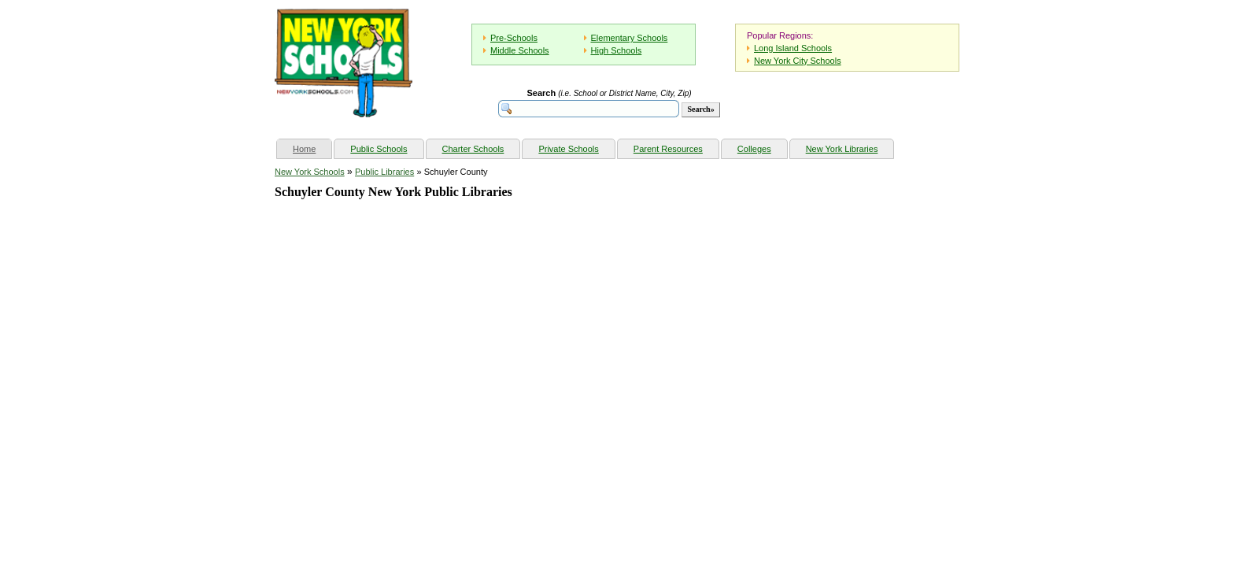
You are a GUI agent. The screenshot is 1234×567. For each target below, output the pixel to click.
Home (312, 147)
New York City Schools (797, 60)
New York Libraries (842, 149)
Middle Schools (519, 50)
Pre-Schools (514, 38)
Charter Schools (473, 149)
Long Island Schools (793, 48)
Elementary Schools (629, 38)
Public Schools (378, 149)
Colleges (754, 149)
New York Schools (310, 171)
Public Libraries (384, 171)
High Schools (616, 50)
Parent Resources (668, 149)
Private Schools (568, 149)
